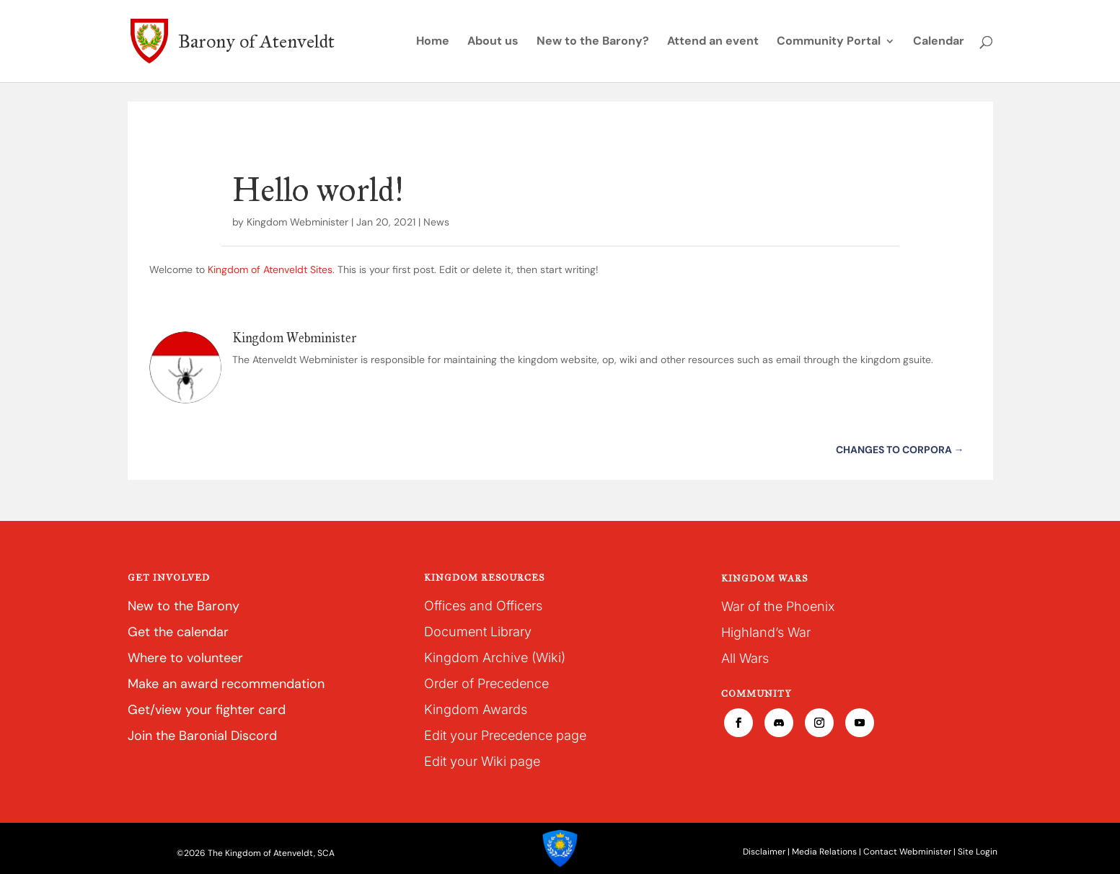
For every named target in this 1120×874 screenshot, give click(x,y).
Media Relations (824, 851)
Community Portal (829, 42)
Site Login (977, 851)
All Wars (745, 658)
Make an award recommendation (226, 683)
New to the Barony (183, 606)
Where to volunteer (185, 657)
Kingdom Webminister (297, 221)
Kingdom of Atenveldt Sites (270, 269)
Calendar (938, 42)
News (436, 221)
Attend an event (713, 42)
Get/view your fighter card (207, 709)
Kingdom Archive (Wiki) (494, 657)
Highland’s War (766, 632)
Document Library (478, 631)
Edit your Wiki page (482, 761)
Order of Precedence (486, 683)
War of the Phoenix (778, 606)
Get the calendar (178, 632)
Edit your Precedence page (505, 735)
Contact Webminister (907, 851)
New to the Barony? (593, 42)
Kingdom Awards (475, 709)
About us (493, 42)
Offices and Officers (483, 605)
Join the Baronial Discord (202, 735)
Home (432, 42)
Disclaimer (764, 851)
